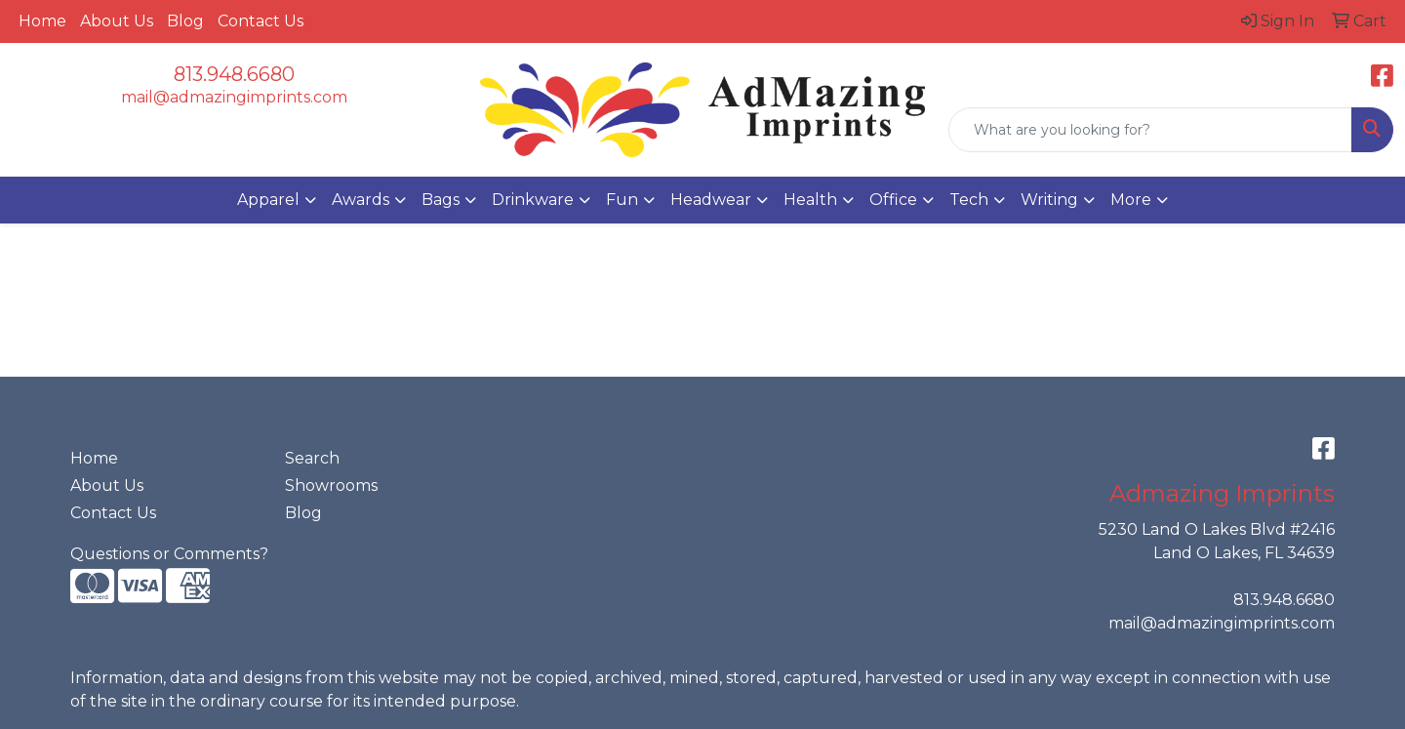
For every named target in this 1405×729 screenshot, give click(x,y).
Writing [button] (1049, 199)
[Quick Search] (1150, 129)
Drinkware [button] (533, 199)
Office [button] (893, 199)
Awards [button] (360, 199)
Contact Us (260, 21)
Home (42, 21)
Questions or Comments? (169, 554)
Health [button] (810, 199)
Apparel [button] (268, 199)
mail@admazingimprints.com (234, 97)
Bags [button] (441, 199)
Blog (185, 21)
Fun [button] (622, 199)
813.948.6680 (234, 74)
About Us (116, 21)
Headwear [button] (710, 199)
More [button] (1130, 199)
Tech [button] (968, 199)
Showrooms (331, 485)
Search (312, 458)
